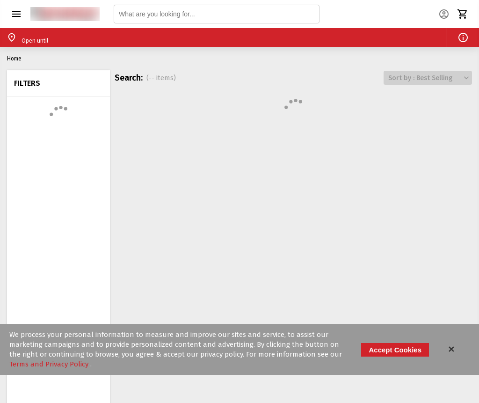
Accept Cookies (395, 350)
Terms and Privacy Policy (49, 364)
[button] (16, 14)
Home (14, 58)
